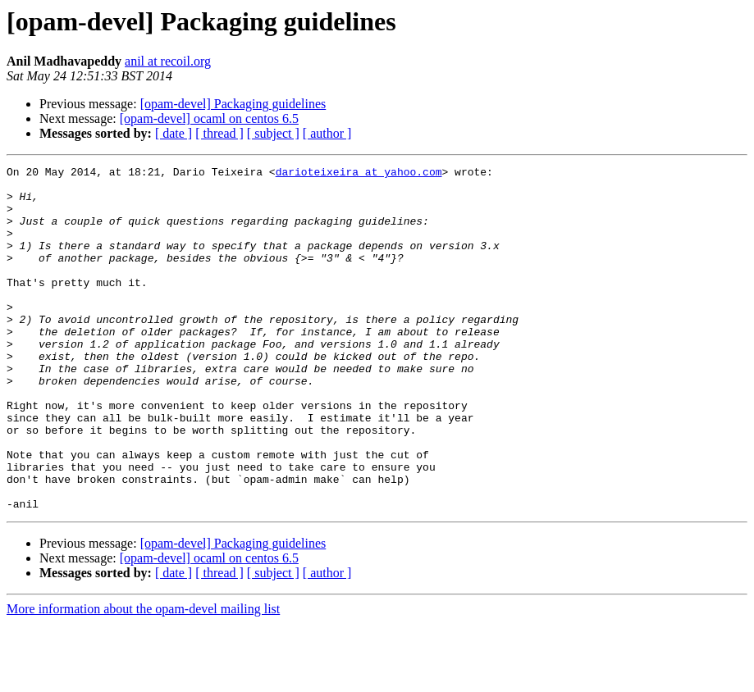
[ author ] (327, 133)
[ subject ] (273, 133)
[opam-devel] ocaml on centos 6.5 (209, 118)
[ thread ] (219, 133)
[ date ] (173, 133)
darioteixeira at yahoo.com (359, 173)
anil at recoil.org (168, 61)
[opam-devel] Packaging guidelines (233, 104)
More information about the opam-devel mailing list (143, 678)
